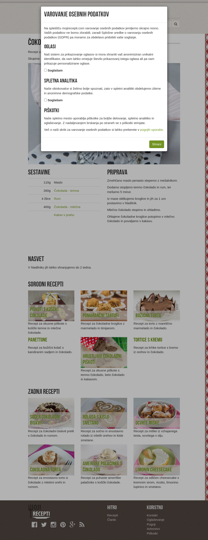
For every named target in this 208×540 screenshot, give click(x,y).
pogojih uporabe (151, 129)
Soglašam (55, 70)
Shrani (156, 144)
